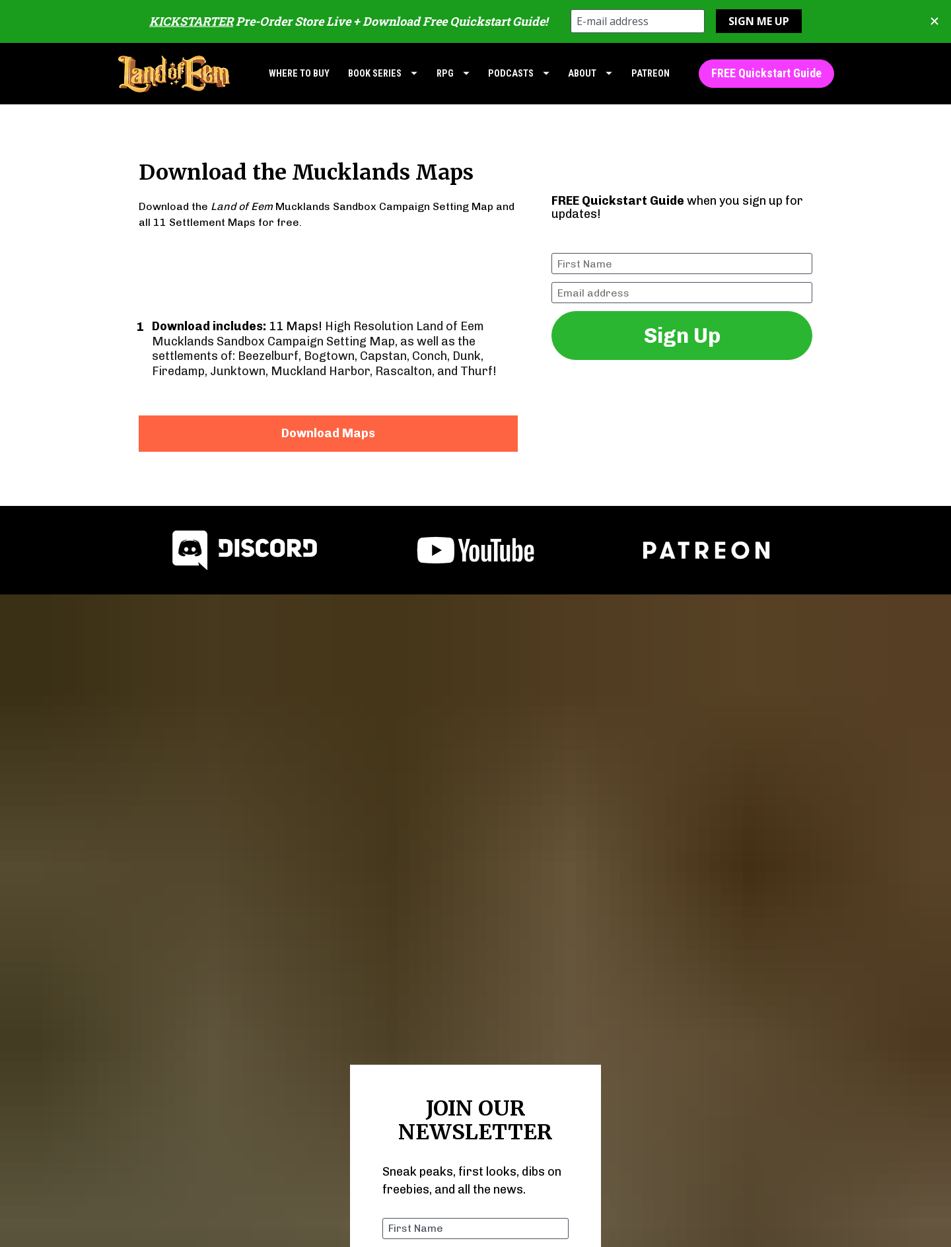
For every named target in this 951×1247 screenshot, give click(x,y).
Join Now (475, 1133)
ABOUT (590, 73)
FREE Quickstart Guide (766, 73)
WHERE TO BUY (299, 73)
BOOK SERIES (382, 73)
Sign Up (682, 335)
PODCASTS (518, 73)
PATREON (650, 73)
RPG (453, 73)
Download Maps (328, 433)
